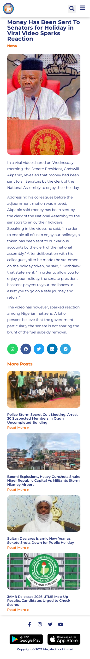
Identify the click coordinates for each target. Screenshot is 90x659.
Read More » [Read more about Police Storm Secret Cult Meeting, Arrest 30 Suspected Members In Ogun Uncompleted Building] (18, 427)
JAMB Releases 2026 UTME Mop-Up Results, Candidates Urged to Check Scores (38, 601)
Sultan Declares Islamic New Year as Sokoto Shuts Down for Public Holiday (40, 540)
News (12, 46)
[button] (72, 9)
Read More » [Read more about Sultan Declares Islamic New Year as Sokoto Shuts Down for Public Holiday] (18, 547)
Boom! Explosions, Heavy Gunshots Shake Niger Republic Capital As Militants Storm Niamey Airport (43, 480)
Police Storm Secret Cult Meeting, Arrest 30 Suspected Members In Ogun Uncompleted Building (42, 418)
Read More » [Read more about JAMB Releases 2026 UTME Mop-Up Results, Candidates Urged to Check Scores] (18, 610)
